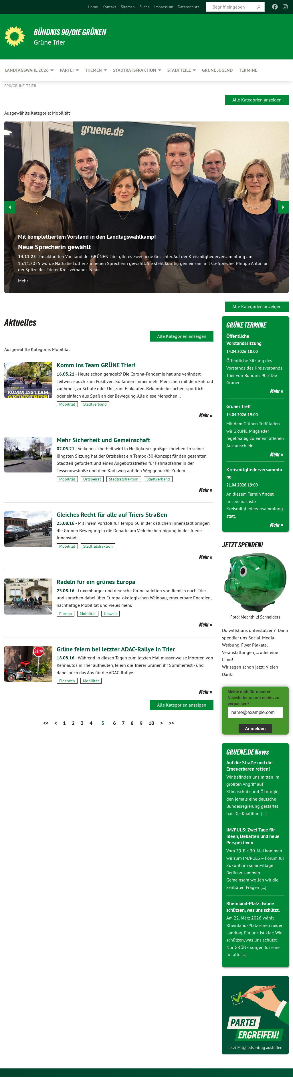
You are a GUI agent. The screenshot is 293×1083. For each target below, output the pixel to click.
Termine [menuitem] (248, 70)
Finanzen (67, 680)
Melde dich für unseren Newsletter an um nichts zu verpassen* (253, 697)
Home (93, 6)
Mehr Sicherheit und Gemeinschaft (106, 439)
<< (45, 723)
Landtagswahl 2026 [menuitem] (27, 70)
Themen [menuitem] (93, 70)
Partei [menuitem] (67, 70)
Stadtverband (95, 404)
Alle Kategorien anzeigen (257, 100)
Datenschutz (188, 6)
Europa (65, 613)
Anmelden (255, 728)
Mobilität (67, 404)
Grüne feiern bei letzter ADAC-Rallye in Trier (120, 649)
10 (151, 723)
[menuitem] (93, 7)
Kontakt (109, 6)
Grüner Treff (239, 406)
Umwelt (110, 613)
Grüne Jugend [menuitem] (217, 70)
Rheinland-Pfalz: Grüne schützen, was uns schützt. (252, 909)
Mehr (204, 415)
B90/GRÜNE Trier (20, 85)
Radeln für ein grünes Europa (99, 581)
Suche (144, 6)
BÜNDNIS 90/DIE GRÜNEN (74, 32)
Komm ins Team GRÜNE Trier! (99, 364)
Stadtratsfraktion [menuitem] (134, 70)
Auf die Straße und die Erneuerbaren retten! (251, 765)
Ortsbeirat (92, 479)
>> (171, 723)
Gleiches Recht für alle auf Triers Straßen (116, 514)
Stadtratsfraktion (123, 479)
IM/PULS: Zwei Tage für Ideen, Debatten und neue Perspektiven (255, 835)
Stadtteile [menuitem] (179, 70)
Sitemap (128, 6)
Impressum (163, 6)
